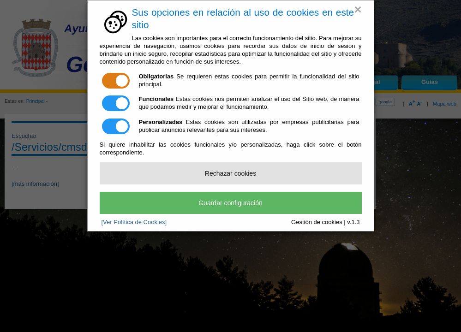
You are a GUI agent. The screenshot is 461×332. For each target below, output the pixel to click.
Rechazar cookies (230, 173)
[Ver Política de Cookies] (134, 222)
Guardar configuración (230, 203)
